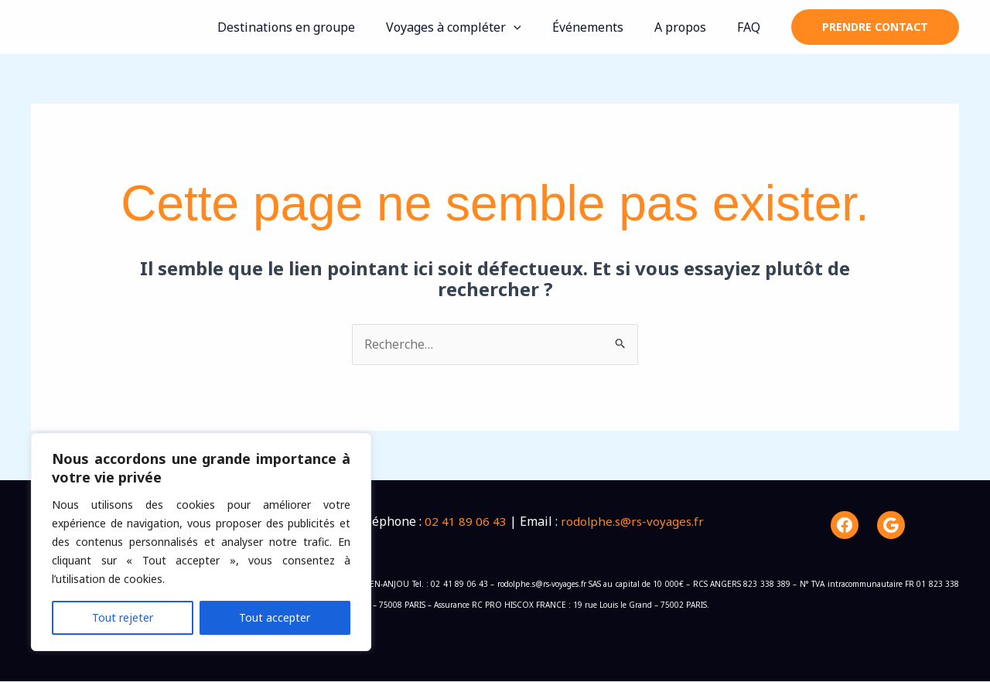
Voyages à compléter (475, 27)
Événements (603, 27)
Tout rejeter (122, 617)
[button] (535, 27)
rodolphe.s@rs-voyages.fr (634, 521)
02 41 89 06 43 (466, 521)
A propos (689, 27)
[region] (201, 542)
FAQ (751, 27)
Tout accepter (274, 617)
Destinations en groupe (314, 27)
